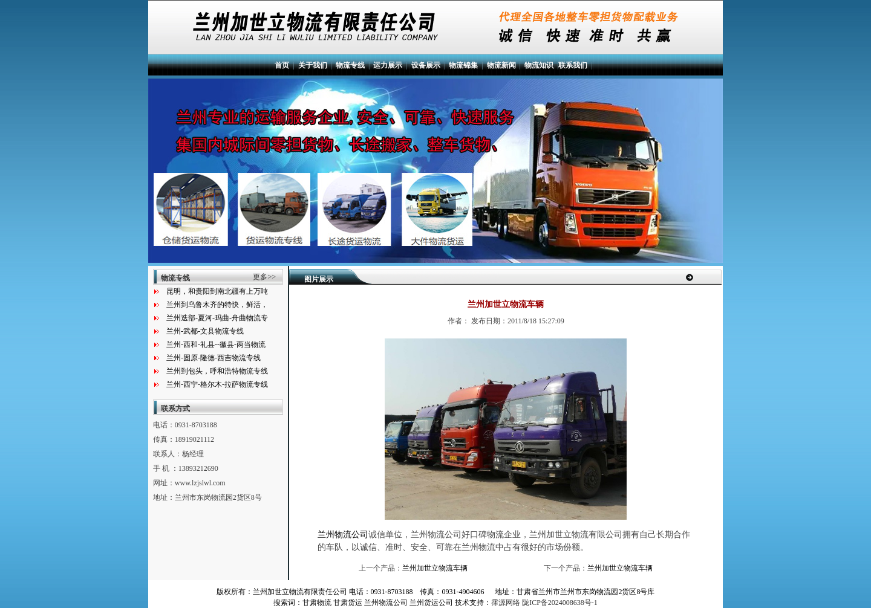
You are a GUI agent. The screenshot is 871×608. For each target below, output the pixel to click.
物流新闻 (501, 65)
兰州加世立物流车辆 (435, 568)
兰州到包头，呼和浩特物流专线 (217, 371)
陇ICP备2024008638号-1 (560, 602)
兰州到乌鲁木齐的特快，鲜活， (217, 304)
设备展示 (425, 65)
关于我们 (312, 65)
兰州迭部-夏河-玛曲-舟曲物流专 (217, 318)
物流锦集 (463, 65)
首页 (282, 65)
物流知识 (538, 65)
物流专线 (350, 65)
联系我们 (572, 65)
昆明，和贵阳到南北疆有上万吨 (217, 291)
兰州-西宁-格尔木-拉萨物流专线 (217, 384)
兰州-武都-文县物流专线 (205, 331)
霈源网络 (505, 602)
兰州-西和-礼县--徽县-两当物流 (216, 344)
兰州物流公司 (343, 534)
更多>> (264, 277)
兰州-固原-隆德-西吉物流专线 (213, 358)
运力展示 (387, 65)
